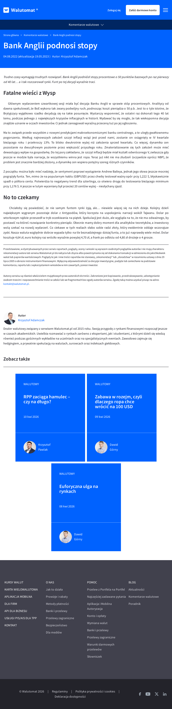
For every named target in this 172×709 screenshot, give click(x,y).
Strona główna (11, 35)
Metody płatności (57, 604)
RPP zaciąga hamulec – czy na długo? (47, 399)
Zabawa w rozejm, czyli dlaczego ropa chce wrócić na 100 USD (118, 401)
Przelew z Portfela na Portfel (106, 589)
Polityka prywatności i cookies (95, 691)
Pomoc (92, 582)
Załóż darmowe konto (143, 10)
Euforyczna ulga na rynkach (78, 489)
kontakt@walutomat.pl (16, 283)
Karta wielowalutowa (21, 589)
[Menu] (165, 10)
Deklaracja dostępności (70, 696)
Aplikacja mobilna (18, 597)
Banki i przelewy (56, 611)
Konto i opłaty (96, 616)
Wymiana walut (97, 623)
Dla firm (10, 604)
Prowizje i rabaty (57, 597)
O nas (50, 582)
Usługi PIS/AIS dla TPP (20, 618)
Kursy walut (13, 582)
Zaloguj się (114, 10)
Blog (132, 582)
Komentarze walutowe (84, 25)
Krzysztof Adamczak (74, 56)
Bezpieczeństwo (56, 625)
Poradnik (135, 604)
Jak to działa (54, 589)
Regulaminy (60, 691)
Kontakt (10, 625)
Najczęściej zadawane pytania (106, 597)
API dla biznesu (15, 611)
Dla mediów (54, 632)
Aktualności (136, 589)
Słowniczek (94, 656)
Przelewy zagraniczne (60, 618)
